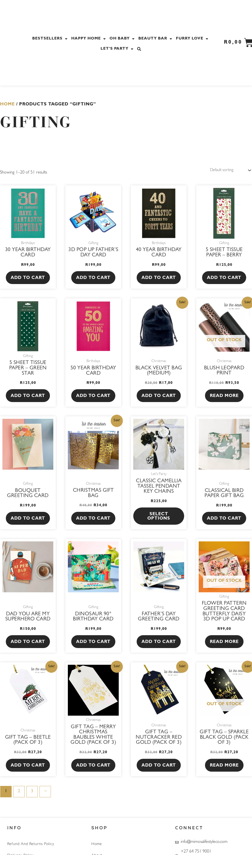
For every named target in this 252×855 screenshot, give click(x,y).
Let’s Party (118, 49)
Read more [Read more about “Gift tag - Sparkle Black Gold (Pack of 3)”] (224, 766)
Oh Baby (123, 38)
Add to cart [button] (28, 279)
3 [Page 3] (32, 792)
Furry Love (193, 38)
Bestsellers (50, 38)
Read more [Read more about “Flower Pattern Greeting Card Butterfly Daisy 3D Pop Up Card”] (224, 643)
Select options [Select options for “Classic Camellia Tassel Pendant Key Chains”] (158, 517)
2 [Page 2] (19, 792)
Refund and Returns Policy (30, 844)
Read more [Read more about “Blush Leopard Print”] (224, 397)
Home (7, 105)
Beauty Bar (155, 38)
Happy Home (89, 38)
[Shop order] (228, 170)
